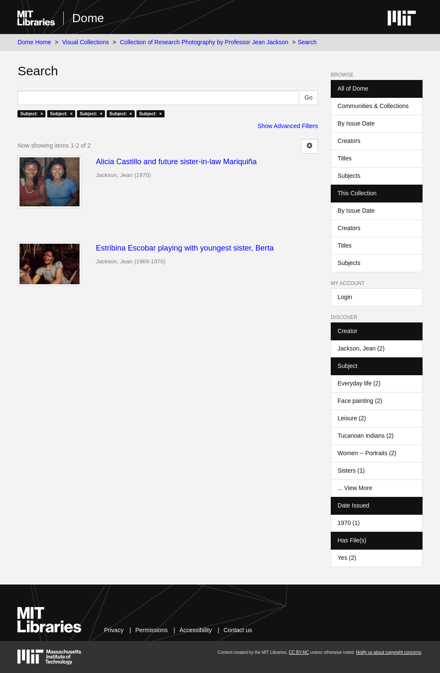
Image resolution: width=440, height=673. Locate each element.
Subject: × (31, 113)
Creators (349, 140)
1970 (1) (349, 522)
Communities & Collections (373, 106)
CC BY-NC (299, 652)
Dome (88, 18)
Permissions (151, 630)
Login (345, 297)
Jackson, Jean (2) (361, 348)
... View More (355, 488)
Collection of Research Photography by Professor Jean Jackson (204, 42)
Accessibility (195, 630)
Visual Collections (85, 42)
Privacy (114, 630)
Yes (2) (347, 557)
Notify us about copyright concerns (388, 652)
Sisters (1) (351, 470)
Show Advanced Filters (288, 126)
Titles (345, 158)
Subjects (349, 175)
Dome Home (34, 42)
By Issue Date (356, 123)
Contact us (238, 630)
